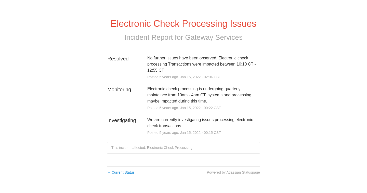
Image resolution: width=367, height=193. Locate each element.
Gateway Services (214, 37)
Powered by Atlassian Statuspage (233, 172)
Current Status (121, 172)
